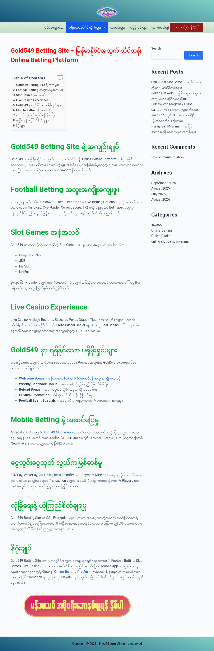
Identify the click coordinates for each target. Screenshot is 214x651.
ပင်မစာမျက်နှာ (54, 27)
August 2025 (160, 188)
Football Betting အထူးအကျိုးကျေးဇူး (39, 90)
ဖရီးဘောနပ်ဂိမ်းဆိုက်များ (88, 27)
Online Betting (161, 230)
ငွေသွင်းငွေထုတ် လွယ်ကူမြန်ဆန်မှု (35, 115)
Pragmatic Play (30, 255)
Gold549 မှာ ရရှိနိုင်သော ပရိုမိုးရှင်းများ (39, 105)
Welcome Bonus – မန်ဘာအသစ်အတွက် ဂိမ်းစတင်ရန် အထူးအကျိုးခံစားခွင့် (69, 378)
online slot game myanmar (170, 241)
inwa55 (156, 225)
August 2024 (160, 199)
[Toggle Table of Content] (58, 78)
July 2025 (158, 194)
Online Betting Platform (73, 572)
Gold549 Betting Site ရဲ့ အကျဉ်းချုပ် (39, 85)
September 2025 (163, 183)
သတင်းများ (117, 27)
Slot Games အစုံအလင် (31, 95)
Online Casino (161, 236)
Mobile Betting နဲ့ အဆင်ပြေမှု (35, 110)
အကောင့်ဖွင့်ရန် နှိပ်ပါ (186, 27)
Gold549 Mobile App (58, 432)
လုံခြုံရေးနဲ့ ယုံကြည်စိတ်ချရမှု (32, 120)
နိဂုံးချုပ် (20, 125)
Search (156, 48)
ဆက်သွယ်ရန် (161, 27)
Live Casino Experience (32, 100)
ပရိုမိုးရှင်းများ (138, 27)
